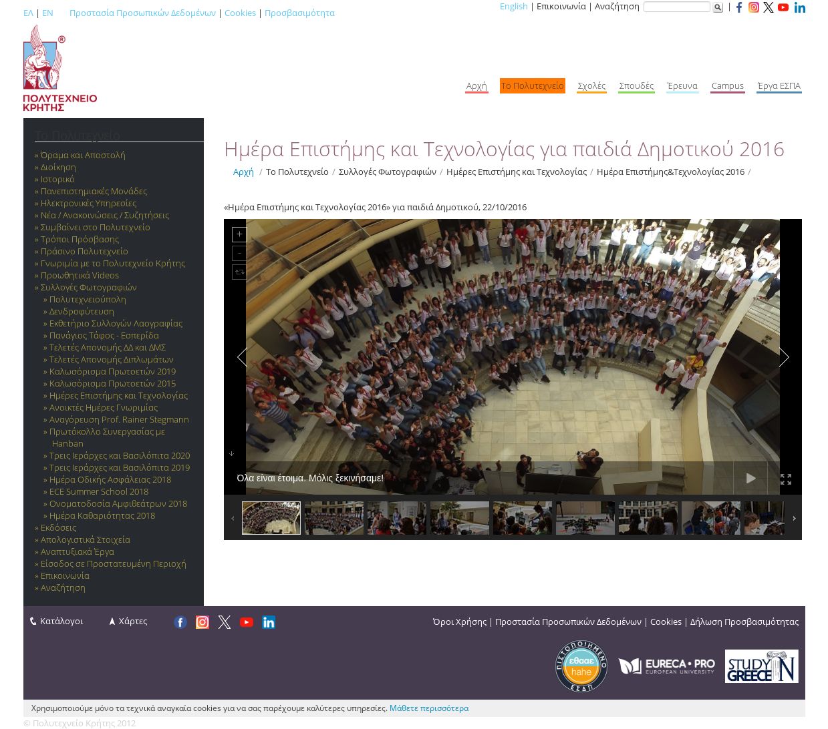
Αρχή (243, 172)
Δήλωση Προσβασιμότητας (744, 622)
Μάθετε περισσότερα (429, 708)
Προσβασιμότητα (300, 13)
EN (47, 13)
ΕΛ (28, 13)
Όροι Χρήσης (460, 622)
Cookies (240, 13)
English (514, 6)
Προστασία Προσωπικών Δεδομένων (143, 13)
